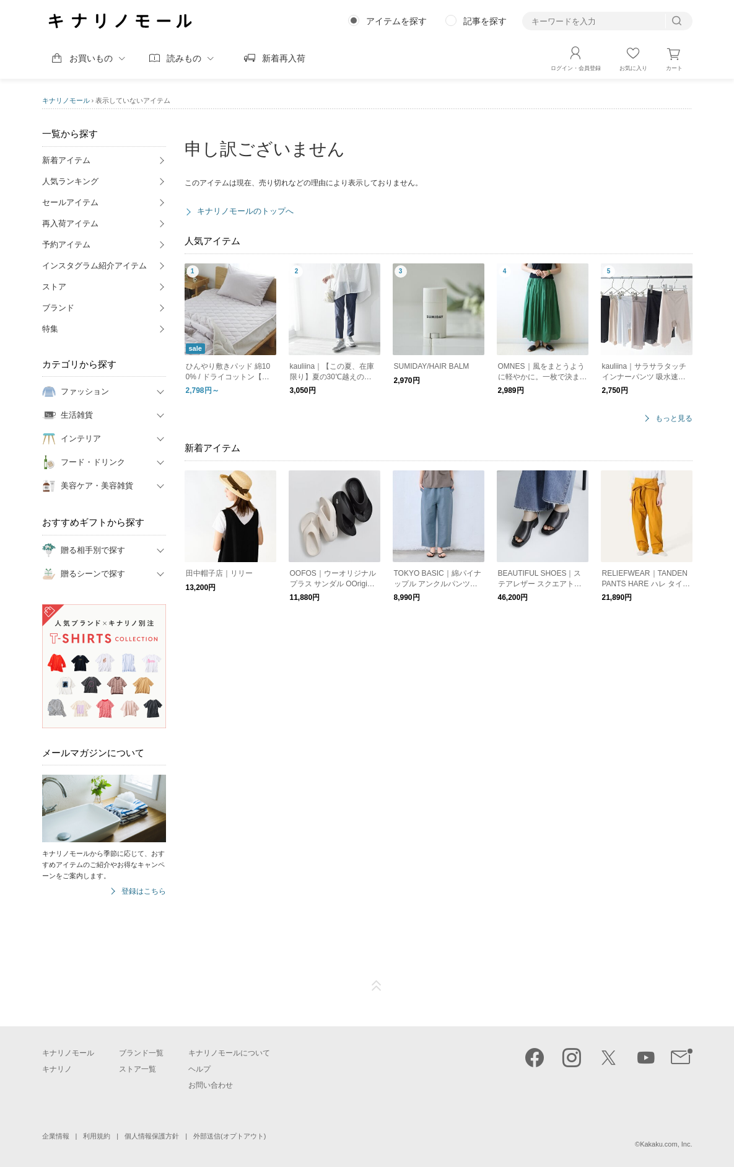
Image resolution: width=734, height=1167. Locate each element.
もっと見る (673, 419)
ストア (54, 286)
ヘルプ (199, 1069)
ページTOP (376, 986)
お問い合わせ (210, 1085)
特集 (50, 328)
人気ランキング (70, 181)
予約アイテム (66, 244)
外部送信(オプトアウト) (229, 1136)
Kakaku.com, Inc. (666, 1144)
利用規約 (96, 1136)
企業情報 (55, 1136)
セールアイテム (70, 202)
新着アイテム (66, 160)
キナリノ (57, 1069)
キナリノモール (66, 100)
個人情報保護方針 (152, 1136)
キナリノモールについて (229, 1053)
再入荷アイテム (70, 223)
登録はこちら (143, 891)
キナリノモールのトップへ (245, 211)
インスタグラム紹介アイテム (94, 265)
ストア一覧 (137, 1069)
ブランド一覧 (141, 1053)
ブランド (58, 307)
